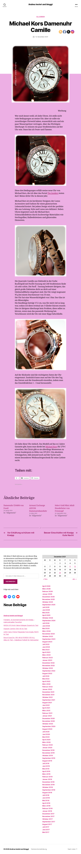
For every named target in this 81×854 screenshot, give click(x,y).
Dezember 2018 (48, 782)
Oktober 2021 (47, 697)
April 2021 (46, 708)
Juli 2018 (45, 795)
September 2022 (48, 671)
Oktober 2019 (47, 755)
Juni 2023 (46, 647)
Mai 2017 (45, 832)
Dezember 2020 (48, 718)
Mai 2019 (45, 769)
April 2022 (46, 681)
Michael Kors (51, 446)
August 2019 (47, 761)
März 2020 (46, 742)
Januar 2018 (47, 811)
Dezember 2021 (48, 692)
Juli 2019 (45, 763)
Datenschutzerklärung (39, 849)
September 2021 (48, 700)
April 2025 (46, 615)
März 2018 (46, 806)
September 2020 (48, 726)
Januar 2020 (47, 747)
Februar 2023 (47, 657)
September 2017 (48, 822)
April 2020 (46, 739)
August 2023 (47, 642)
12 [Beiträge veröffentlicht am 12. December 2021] (75, 566)
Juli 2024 (45, 623)
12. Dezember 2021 (41, 37)
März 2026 (46, 589)
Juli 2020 (46, 732)
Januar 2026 (47, 594)
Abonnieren (10, 581)
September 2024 (48, 620)
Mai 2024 (45, 628)
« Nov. (45, 579)
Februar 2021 (47, 713)
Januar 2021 (47, 716)
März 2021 (46, 710)
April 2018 (46, 803)
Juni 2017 (46, 829)
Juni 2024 (46, 626)
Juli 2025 (45, 607)
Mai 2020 (46, 737)
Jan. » (74, 579)
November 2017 (48, 816)
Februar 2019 (47, 777)
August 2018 (47, 792)
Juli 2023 (45, 644)
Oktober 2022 (47, 668)
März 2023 (46, 655)
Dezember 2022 (48, 663)
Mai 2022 (45, 679)
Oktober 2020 (47, 724)
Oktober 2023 (47, 636)
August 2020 (47, 729)
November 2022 (48, 665)
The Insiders (52, 193)
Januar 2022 (47, 689)
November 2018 (48, 784)
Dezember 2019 (48, 750)
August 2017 (47, 824)
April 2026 (46, 586)
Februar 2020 (47, 745)
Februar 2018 (47, 808)
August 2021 (47, 702)
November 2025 (48, 599)
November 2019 (48, 753)
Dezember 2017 (48, 814)
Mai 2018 (45, 800)
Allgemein (40, 16)
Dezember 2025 (48, 597)
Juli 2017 (45, 827)
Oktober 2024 (47, 618)
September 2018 (48, 790)
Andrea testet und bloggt (40, 4)
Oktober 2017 (47, 819)
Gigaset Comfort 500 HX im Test (15, 628)
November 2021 (48, 694)
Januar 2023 (47, 660)
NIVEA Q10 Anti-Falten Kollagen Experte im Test (21, 625)
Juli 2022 (45, 676)
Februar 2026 (47, 591)
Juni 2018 (46, 798)
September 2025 (48, 605)
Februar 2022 (47, 687)
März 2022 (46, 684)
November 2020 (48, 721)
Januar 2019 (47, 779)
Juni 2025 (46, 610)
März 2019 (46, 774)
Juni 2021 (46, 705)
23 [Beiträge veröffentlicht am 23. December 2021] (60, 573)
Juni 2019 (46, 766)
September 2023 (48, 639)
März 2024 (46, 631)
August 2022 (47, 673)
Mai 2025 (45, 612)
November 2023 (48, 634)
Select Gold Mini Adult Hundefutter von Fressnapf (64, 508)
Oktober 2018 (47, 787)
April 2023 (46, 652)
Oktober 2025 (47, 602)
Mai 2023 (45, 649)
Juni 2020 (46, 734)
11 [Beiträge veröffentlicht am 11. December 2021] (70, 566)
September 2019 (48, 758)
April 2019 (46, 771)
